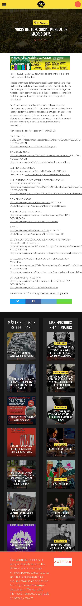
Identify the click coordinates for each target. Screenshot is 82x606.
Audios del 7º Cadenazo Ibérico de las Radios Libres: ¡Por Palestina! (21, 448)
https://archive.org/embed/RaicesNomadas (30, 202)
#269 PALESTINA (60, 483)
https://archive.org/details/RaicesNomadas (45, 205)
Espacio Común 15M (60, 372)
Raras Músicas (61, 445)
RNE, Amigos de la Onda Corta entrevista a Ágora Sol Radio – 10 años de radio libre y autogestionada (21, 478)
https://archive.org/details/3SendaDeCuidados (47, 174)
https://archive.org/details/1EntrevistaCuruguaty (33, 146)
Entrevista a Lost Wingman (60, 514)
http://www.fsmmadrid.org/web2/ (51, 293)
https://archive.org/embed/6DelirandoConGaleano (34, 215)
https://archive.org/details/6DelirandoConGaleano (34, 221)
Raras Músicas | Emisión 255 (60, 450)
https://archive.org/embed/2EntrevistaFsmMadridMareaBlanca (40, 155)
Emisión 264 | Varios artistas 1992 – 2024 (60, 546)
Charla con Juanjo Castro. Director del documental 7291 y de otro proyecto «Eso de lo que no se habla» (60, 382)
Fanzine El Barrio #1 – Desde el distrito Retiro (21, 354)
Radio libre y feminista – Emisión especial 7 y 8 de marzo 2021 (21, 545)
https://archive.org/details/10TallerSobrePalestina (34, 287)
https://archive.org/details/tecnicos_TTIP (44, 234)
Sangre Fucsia (60, 479)
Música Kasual (60, 407)
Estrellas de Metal (60, 509)
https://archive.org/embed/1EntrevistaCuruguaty (47, 139)
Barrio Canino (60, 343)
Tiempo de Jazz (60, 541)
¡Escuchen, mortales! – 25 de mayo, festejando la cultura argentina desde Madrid (21, 383)
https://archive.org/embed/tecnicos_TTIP (29, 230)
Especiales (42, 22)
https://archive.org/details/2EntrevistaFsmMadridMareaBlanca (40, 162)
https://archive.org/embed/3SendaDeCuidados (32, 171)
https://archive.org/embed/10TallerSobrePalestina (34, 281)
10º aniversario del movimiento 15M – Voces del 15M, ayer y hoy (21, 513)
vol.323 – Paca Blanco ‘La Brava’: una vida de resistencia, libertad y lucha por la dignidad (60, 351)
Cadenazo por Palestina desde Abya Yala (21, 418)
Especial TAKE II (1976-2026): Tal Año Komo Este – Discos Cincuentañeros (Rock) (60, 415)
